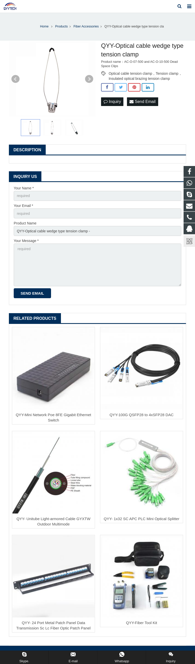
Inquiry (112, 101)
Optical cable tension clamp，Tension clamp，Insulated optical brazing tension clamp (145, 73)
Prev (15, 79)
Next (89, 79)
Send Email (142, 101)
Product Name (25, 223)
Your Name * (24, 188)
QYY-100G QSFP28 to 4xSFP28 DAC (141, 415)
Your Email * (23, 206)
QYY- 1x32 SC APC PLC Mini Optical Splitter (142, 519)
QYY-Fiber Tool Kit (141, 623)
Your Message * (26, 241)
